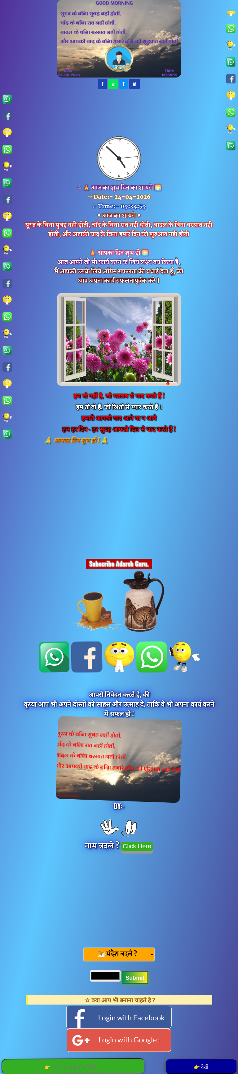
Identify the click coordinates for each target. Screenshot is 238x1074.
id (134, 84)
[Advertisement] (119, 898)
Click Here (137, 846)
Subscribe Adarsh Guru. (119, 563)
